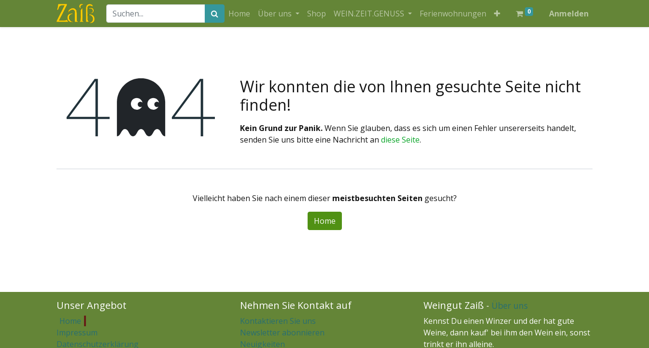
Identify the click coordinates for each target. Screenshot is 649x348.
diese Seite (400, 139)
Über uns (510, 305)
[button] (497, 13)
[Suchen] (215, 13)
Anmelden (569, 13)
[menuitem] (239, 13)
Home (325, 221)
